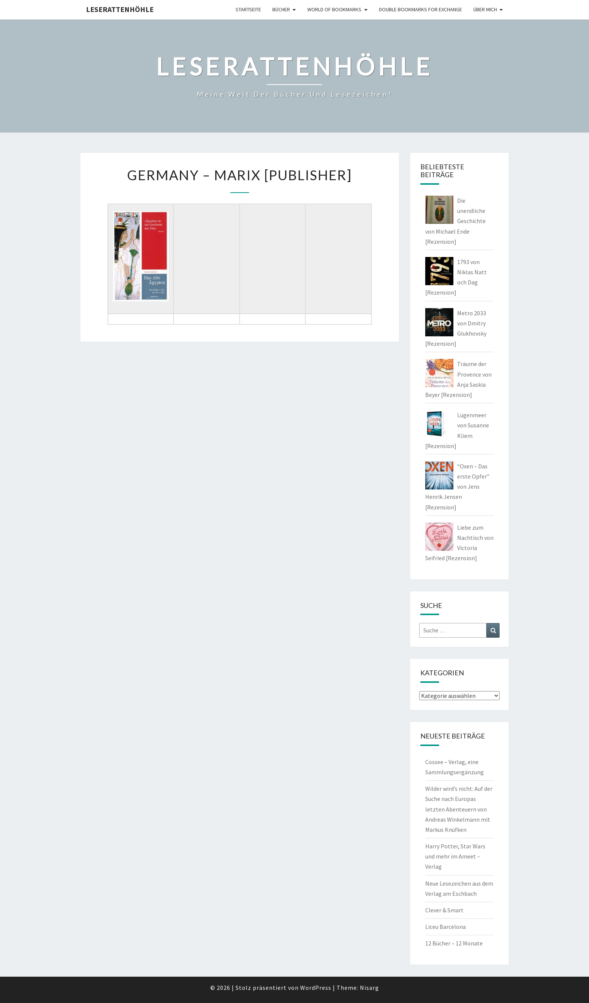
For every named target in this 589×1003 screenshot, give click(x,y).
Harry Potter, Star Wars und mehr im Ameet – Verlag (455, 856)
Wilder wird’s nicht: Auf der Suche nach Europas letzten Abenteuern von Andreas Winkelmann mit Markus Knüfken (458, 809)
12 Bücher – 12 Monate (454, 943)
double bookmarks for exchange (420, 9)
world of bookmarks (334, 9)
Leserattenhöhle (120, 9)
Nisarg (369, 987)
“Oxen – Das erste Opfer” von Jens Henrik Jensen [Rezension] (457, 486)
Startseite (248, 9)
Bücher (281, 9)
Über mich (485, 9)
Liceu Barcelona (445, 926)
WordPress (315, 987)
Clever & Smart (444, 910)
